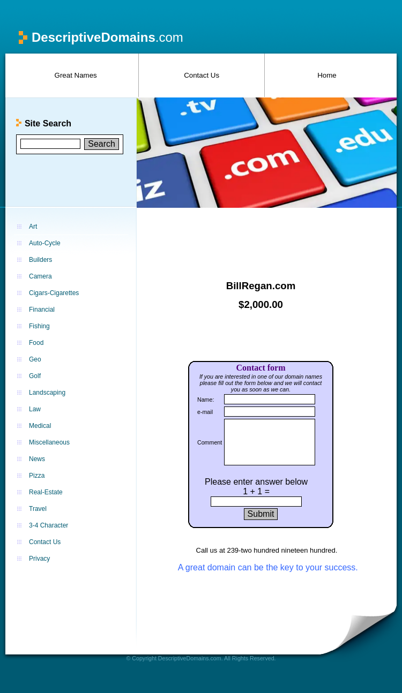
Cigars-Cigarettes (54, 293)
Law (35, 409)
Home (327, 75)
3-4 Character (48, 525)
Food (36, 342)
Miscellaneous (49, 442)
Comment (209, 442)
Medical (40, 426)
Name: (205, 399)
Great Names (76, 75)
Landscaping (47, 392)
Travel (38, 509)
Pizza (36, 475)
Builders (40, 259)
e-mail (205, 412)
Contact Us (201, 75)
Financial (42, 309)
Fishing (39, 326)
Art (33, 226)
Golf (35, 376)
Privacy (39, 558)
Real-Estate (46, 492)
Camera (40, 276)
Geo (35, 359)
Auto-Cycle (45, 243)
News (37, 459)
